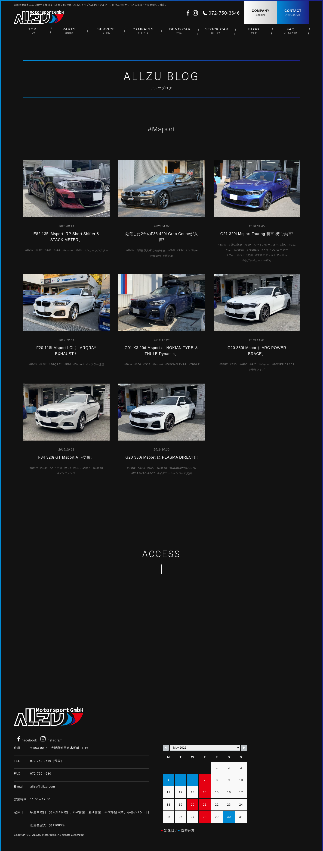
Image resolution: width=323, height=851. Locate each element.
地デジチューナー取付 (257, 260)
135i (40, 250)
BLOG (253, 32)
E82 (49, 250)
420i (172, 250)
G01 (147, 364)
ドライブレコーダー (275, 249)
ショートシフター (97, 250)
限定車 (169, 255)
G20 (253, 364)
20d (138, 364)
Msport (68, 250)
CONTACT (293, 13)
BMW (29, 250)
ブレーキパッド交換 (240, 255)
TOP (32, 32)
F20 (68, 364)
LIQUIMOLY (82, 467)
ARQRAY (56, 364)
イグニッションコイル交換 (175, 473)
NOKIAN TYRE (176, 364)
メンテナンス (67, 473)
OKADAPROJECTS (183, 467)
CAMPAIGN (143, 32)
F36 (181, 250)
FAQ (290, 32)
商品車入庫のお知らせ (151, 250)
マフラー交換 (96, 364)
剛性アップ (258, 369)
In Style (192, 250)
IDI (229, 249)
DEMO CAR (180, 32)
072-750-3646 (224, 13)
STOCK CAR (216, 32)
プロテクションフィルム (272, 255)
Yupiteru (253, 249)
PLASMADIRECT (144, 473)
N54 (79, 250)
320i (249, 244)
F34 (68, 467)
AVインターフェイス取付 (270, 244)
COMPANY (260, 13)
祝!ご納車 (236, 244)
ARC (244, 364)
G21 (293, 244)
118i (43, 364)
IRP (57, 250)
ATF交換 (56, 467)
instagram (51, 740)
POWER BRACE (284, 364)
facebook (26, 740)
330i (234, 364)
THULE (195, 364)
